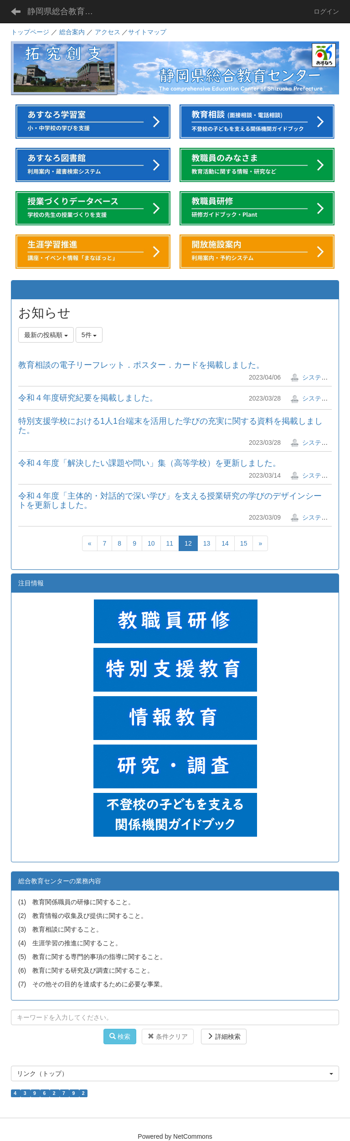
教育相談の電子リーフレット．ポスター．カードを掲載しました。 (141, 365)
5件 (89, 335)
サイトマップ (147, 32)
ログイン (326, 11)
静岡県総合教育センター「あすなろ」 (65, 11)
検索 (119, 1036)
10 (151, 543)
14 (225, 543)
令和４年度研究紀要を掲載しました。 (88, 397)
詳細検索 (224, 1036)
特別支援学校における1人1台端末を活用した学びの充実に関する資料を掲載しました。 (170, 426)
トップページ (30, 32)
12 (188, 543)
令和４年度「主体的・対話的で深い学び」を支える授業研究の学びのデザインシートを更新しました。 (170, 500)
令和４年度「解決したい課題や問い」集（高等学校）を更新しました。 (149, 463)
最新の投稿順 (46, 335)
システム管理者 (318, 377)
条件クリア (168, 1036)
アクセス (107, 32)
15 (243, 543)
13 (207, 543)
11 (170, 543)
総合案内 (72, 32)
